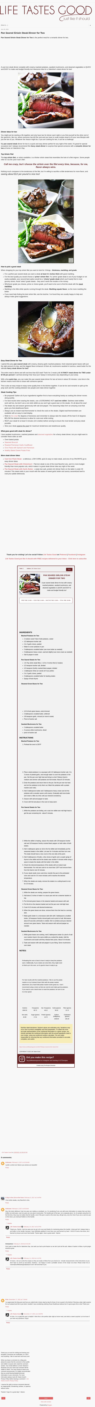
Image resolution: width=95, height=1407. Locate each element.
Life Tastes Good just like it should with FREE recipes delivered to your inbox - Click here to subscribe (46, 559)
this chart (14, 416)
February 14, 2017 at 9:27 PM (32, 1226)
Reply (7, 1167)
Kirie (6, 1299)
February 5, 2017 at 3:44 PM (32, 1197)
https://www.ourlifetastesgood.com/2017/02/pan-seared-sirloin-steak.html (38, 1047)
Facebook (72, 555)
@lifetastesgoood (35, 1060)
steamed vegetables (45, 434)
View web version (46, 1402)
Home (45, 1398)
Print (69, 569)
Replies (9, 1223)
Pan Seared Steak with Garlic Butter (19, 469)
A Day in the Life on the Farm (14, 1197)
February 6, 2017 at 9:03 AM (20, 1208)
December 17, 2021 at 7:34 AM (18, 1299)
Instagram (81, 555)
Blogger (49, 1405)
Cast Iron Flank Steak (13, 459)
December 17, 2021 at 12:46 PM (33, 1314)
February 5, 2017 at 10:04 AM (20, 1162)
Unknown (8, 1162)
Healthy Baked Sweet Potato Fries (17, 450)
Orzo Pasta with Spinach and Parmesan (19, 448)
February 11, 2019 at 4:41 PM (32, 1258)
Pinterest (63, 555)
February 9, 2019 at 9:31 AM (22, 1244)
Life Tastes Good (50, 555)
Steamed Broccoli (11, 442)
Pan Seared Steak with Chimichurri (18, 464)
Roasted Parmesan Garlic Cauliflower (18, 445)
